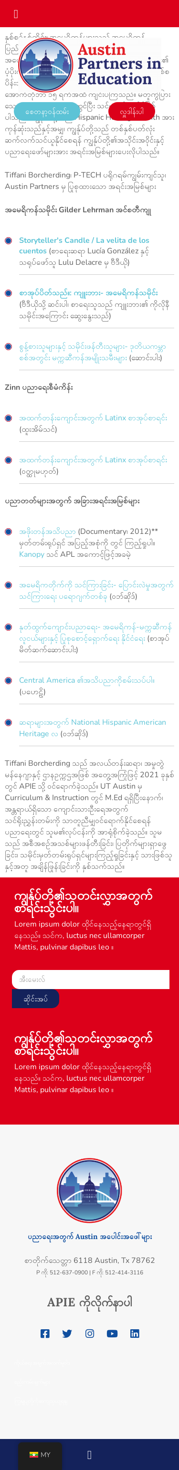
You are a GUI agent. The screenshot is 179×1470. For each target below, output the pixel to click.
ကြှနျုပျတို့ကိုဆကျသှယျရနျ (40, 1400)
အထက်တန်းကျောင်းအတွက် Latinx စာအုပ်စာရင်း (93, 418)
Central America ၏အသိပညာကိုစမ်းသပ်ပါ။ (87, 680)
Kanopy (31, 554)
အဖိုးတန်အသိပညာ (47, 531)
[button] (16, 11)
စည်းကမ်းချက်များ (32, 1381)
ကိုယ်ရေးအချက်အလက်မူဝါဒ (42, 1362)
